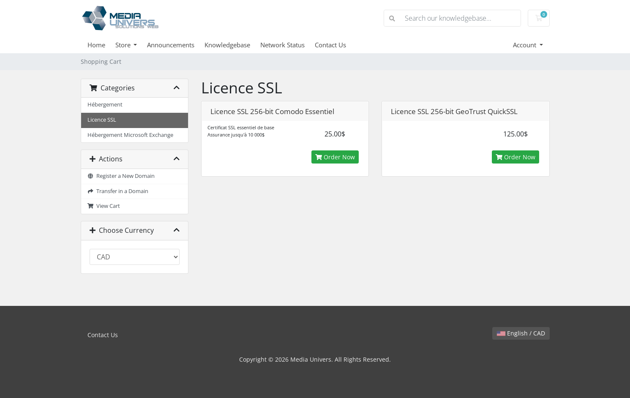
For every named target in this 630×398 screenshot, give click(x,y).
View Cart (103, 206)
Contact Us (330, 45)
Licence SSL (101, 119)
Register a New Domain (121, 176)
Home (96, 45)
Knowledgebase (227, 45)
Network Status (282, 45)
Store (123, 45)
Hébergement (105, 104)
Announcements (170, 45)
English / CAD (521, 333)
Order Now (335, 157)
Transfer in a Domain (118, 191)
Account (525, 45)
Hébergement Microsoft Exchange (130, 135)
